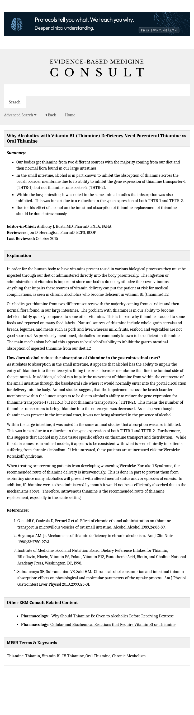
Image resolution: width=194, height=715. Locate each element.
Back (50, 115)
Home (70, 115)
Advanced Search (20, 115)
